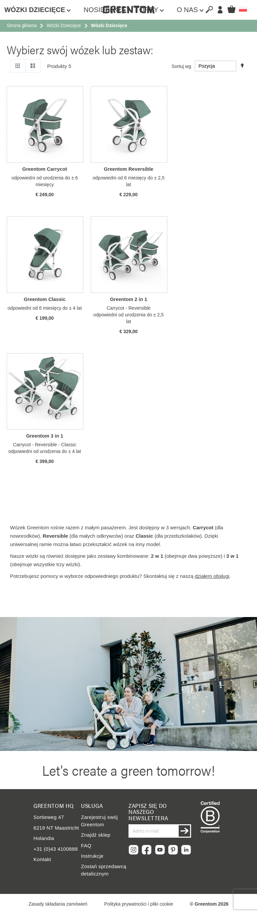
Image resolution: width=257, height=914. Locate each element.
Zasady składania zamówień (57, 904)
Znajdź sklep (95, 835)
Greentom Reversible (128, 169)
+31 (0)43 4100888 (55, 849)
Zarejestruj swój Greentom (99, 820)
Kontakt (42, 859)
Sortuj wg (181, 66)
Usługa (92, 806)
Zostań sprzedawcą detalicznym (103, 869)
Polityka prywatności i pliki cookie (138, 904)
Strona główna (22, 25)
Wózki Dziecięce (64, 25)
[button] (243, 9)
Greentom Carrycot (44, 169)
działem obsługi (212, 576)
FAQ (86, 845)
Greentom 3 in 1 (44, 436)
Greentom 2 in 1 (128, 299)
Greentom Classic (45, 299)
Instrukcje (92, 856)
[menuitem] (41, 10)
